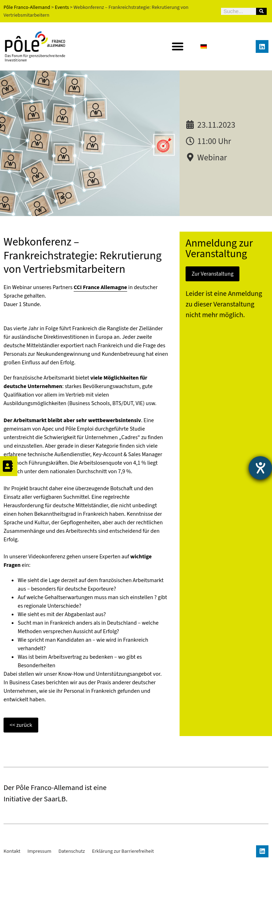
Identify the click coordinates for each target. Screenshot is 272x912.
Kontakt (12, 900)
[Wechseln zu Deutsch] (203, 46)
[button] (177, 46)
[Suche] (261, 11)
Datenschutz (71, 900)
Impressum (39, 900)
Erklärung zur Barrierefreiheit (123, 900)
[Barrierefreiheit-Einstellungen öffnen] (260, 468)
